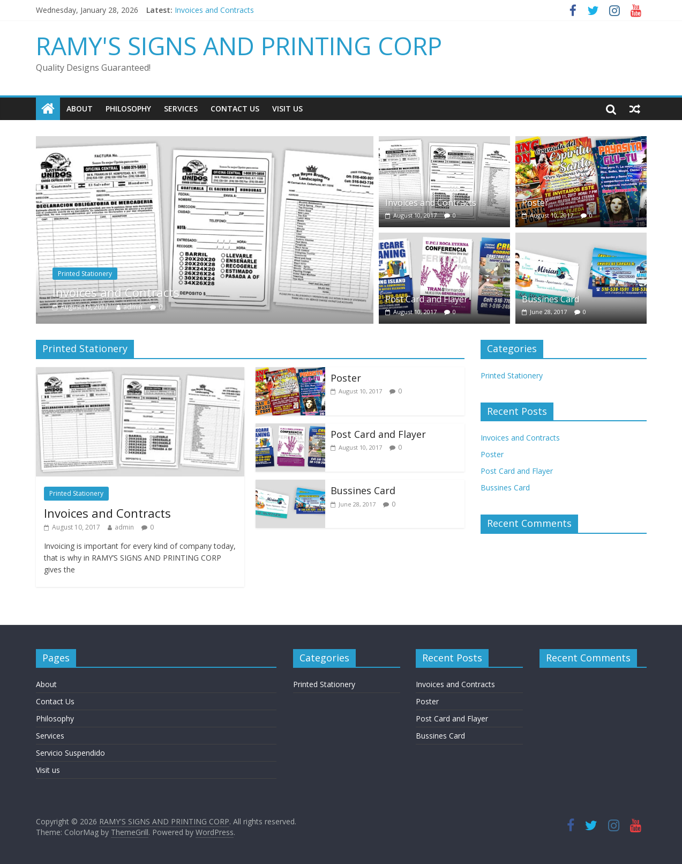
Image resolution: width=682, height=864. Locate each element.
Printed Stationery (85, 273)
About (79, 108)
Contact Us (235, 108)
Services (181, 108)
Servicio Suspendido (70, 753)
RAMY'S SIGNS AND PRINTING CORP (239, 45)
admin (133, 306)
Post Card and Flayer (426, 299)
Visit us (287, 108)
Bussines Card (550, 299)
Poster (535, 202)
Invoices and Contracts (214, 10)
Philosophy (128, 108)
